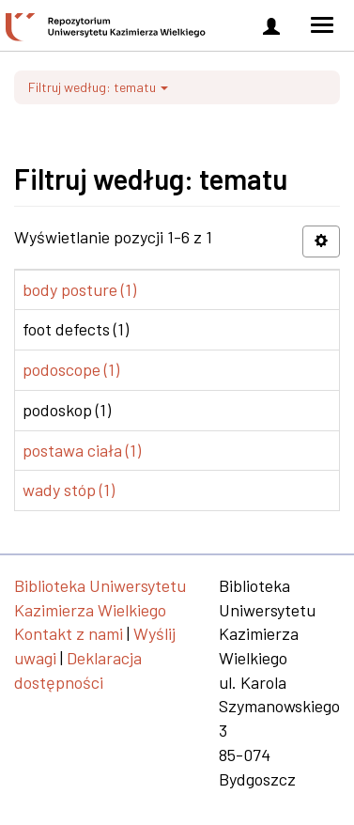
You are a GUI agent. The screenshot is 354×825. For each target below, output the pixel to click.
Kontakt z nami (68, 633)
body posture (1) (79, 289)
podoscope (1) (71, 369)
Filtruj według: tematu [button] (98, 87)
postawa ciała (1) (82, 450)
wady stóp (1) (69, 489)
